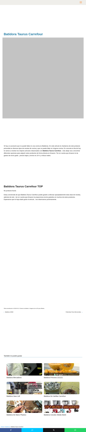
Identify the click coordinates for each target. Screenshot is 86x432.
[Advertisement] (43, 19)
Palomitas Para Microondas (73, 312)
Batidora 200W (9, 312)
